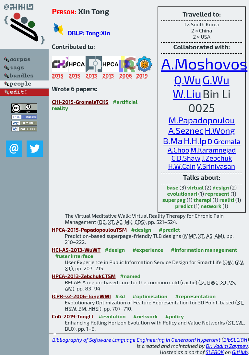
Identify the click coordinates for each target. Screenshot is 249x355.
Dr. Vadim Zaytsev (227, 346)
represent (217, 193)
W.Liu (187, 94)
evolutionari (182, 193)
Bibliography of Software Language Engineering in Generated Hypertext (136, 340)
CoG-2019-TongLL (73, 316)
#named (130, 276)
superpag (173, 200)
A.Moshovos (204, 63)
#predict (169, 229)
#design (141, 229)
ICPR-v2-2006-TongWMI (81, 296)
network (211, 206)
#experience (148, 250)
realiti (226, 200)
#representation (195, 296)
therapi (202, 200)
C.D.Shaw (186, 158)
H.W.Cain (182, 166)
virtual (195, 187)
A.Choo (178, 150)
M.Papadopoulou (202, 120)
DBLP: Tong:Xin (89, 33)
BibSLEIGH (235, 340)
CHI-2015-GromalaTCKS (80, 102)
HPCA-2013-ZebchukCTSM (84, 276)
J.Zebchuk (217, 158)
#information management (204, 250)
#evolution (112, 316)
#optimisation (150, 296)
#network (145, 316)
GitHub (240, 352)
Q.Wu (187, 80)
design (221, 187)
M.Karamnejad (213, 150)
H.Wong (220, 130)
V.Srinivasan (216, 166)
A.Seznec (185, 130)
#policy (174, 316)
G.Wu (215, 80)
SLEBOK (215, 352)
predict (184, 206)
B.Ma (173, 140)
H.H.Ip (195, 140)
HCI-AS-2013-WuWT (76, 250)
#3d (120, 296)
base (172, 187)
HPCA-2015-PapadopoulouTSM (89, 229)
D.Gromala (224, 141)
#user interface (74, 256)
